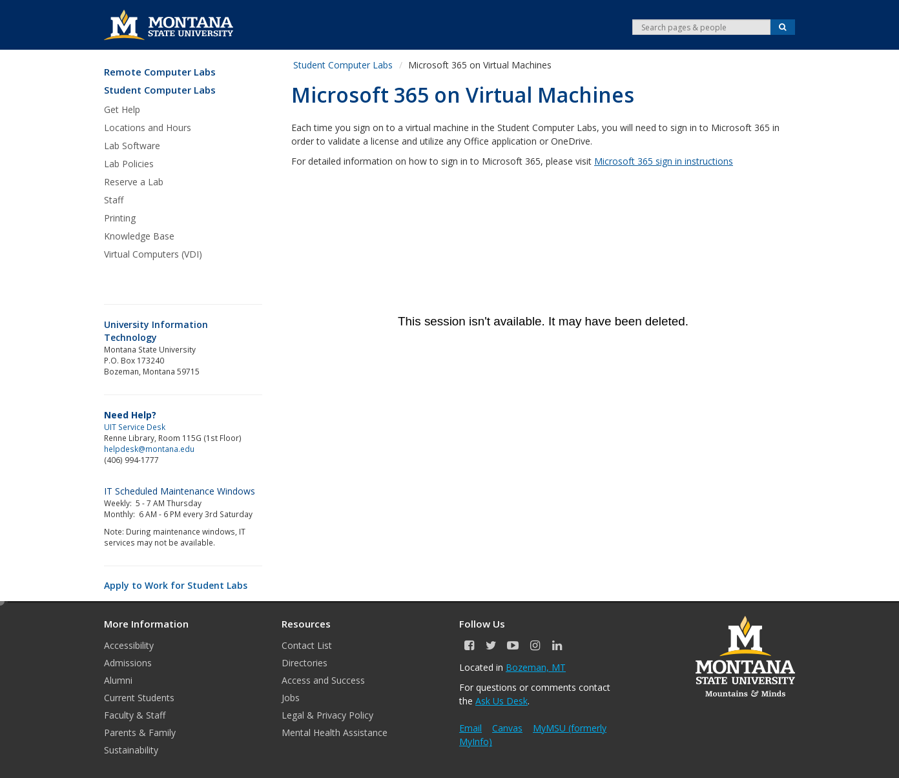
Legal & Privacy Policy (327, 715)
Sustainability (131, 750)
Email (470, 728)
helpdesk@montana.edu (149, 449)
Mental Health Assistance (335, 732)
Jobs (291, 697)
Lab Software (132, 145)
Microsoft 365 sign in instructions (663, 161)
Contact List (307, 645)
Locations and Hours (147, 127)
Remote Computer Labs (160, 72)
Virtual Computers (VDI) (153, 254)
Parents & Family (140, 732)
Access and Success (323, 680)
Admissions (128, 663)
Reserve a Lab (133, 182)
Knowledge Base (139, 236)
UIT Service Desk (134, 427)
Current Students (139, 697)
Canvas (507, 728)
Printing (120, 218)
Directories (304, 663)
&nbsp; (543, 321)
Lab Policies (129, 164)
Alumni (118, 680)
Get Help (122, 109)
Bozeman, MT (536, 667)
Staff (113, 200)
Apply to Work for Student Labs (175, 585)
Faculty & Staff (134, 715)
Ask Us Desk (501, 701)
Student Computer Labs (160, 90)
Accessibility (129, 645)
